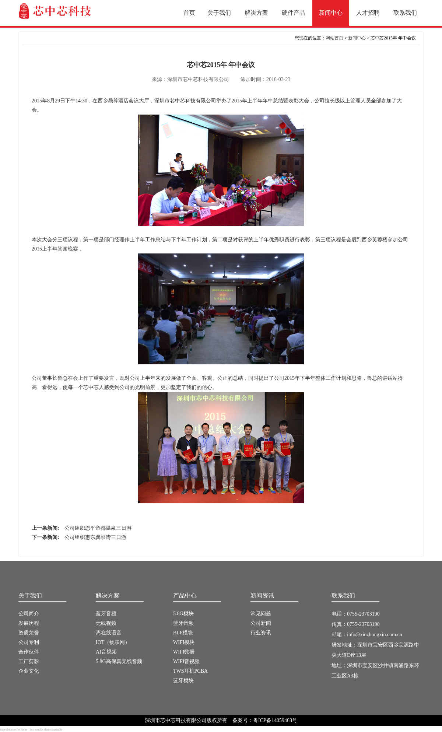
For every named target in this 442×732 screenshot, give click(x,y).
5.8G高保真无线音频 (119, 661)
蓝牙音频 (106, 613)
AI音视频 (106, 652)
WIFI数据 (183, 652)
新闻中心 (357, 38)
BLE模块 (183, 632)
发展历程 (28, 623)
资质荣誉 (28, 632)
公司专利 (28, 642)
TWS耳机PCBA (190, 671)
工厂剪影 (28, 661)
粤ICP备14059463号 (275, 720)
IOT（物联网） (113, 642)
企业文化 (28, 671)
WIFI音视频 (186, 661)
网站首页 (334, 38)
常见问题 (260, 613)
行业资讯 (260, 632)
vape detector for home (13, 729)
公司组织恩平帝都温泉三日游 (97, 528)
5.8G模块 (183, 613)
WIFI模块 (183, 642)
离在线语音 (109, 632)
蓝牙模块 (183, 680)
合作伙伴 (28, 652)
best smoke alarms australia (46, 729)
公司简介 (28, 613)
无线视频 (106, 623)
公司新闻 (260, 623)
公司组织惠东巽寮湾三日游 (95, 537)
